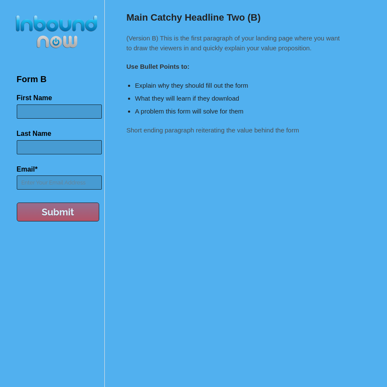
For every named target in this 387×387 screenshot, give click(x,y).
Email (27, 169)
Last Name (34, 133)
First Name (34, 97)
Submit (58, 212)
